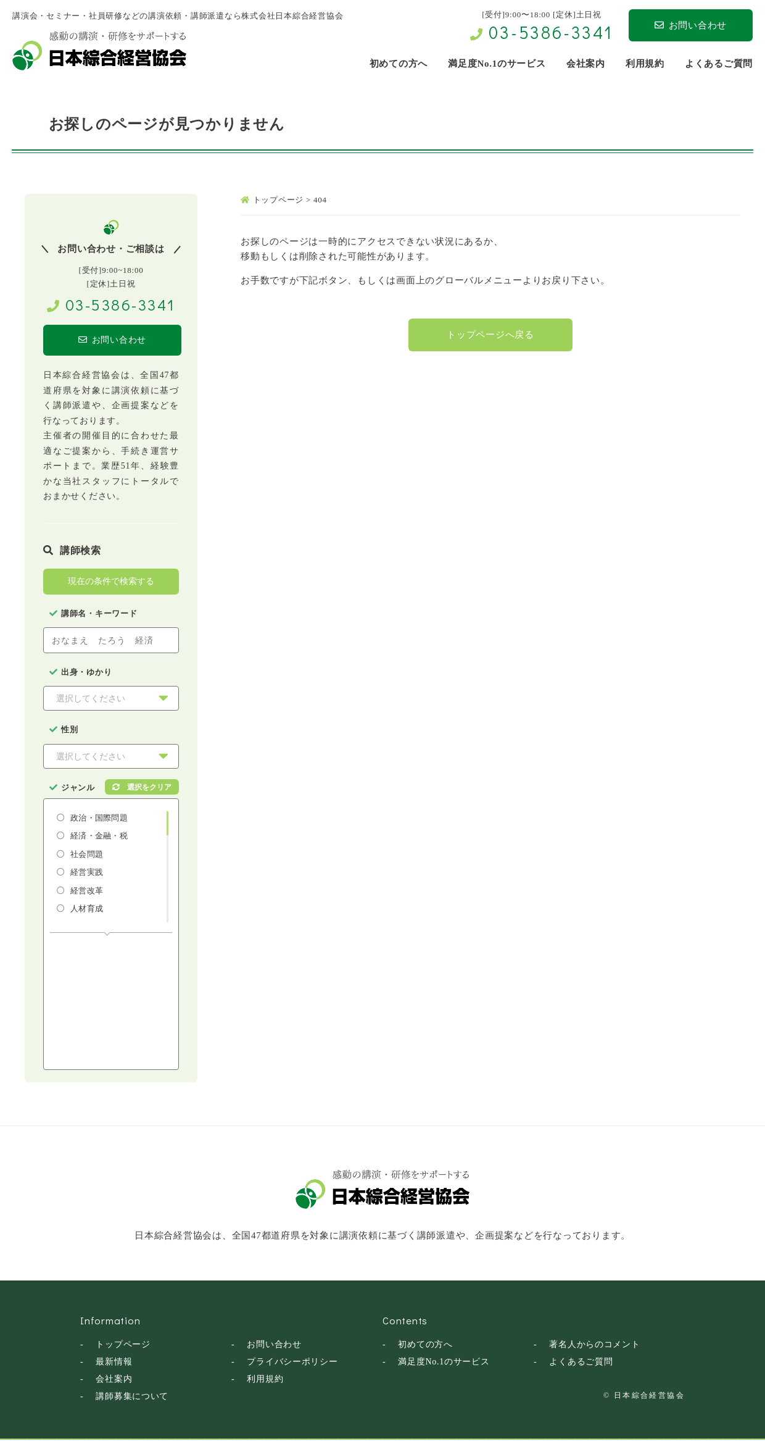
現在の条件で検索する (111, 582)
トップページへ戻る (490, 336)
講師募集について (132, 1397)
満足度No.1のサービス (444, 1363)
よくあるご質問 (581, 1363)
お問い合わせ (691, 25)
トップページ (123, 1345)
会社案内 (114, 1380)
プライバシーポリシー (292, 1363)
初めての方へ (425, 1345)
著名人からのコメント (594, 1345)
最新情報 (114, 1363)
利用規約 (265, 1380)
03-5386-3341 (551, 32)
